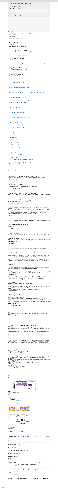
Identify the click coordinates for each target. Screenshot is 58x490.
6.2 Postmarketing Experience (16, 112)
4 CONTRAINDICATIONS (15, 90)
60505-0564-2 (16, 349)
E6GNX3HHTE (28, 436)
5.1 (18, 59)
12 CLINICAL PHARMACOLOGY (17, 144)
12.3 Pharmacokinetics (14, 149)
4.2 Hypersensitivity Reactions (16, 95)
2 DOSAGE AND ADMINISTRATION (18, 85)
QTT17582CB (18, 453)
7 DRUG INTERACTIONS (15, 115)
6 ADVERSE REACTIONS (15, 107)
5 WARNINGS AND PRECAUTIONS (18, 97)
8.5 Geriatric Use (13, 137)
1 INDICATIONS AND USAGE (16, 82)
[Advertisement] (29, 25)
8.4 (23, 74)
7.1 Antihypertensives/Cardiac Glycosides (19, 117)
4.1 (26, 55)
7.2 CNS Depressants (14, 120)
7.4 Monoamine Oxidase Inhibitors (17, 124)
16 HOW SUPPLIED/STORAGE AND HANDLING (21, 159)
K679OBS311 (27, 450)
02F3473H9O (18, 444)
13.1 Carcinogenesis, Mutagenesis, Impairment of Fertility (23, 154)
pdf (12, 31)
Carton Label (9, 391)
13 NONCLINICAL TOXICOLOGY (17, 152)
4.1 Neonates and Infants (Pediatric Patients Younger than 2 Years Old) (26, 92)
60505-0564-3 (16, 350)
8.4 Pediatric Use (13, 134)
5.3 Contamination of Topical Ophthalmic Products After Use (24, 105)
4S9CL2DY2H (19, 436)
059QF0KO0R (14, 447)
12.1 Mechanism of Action (15, 147)
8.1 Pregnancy (12, 129)
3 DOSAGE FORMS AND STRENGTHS (19, 87)
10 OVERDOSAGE (13, 139)
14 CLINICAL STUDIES (15, 157)
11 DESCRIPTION (13, 142)
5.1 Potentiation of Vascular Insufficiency (19, 100)
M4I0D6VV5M (17, 443)
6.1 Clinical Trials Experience (16, 110)
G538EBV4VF (17, 456)
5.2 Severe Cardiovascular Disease (17, 102)
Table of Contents (11, 77)
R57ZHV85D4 (15, 441)
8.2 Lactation (12, 132)
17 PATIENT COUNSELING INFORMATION (20, 162)
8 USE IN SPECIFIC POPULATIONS (18, 127)
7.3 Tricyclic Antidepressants (16, 122)
